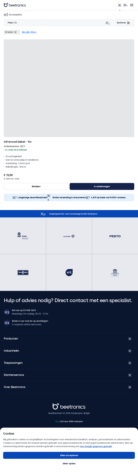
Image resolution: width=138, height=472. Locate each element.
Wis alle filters (29, 32)
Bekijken (36, 186)
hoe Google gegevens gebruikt (96, 446)
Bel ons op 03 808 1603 (24, 310)
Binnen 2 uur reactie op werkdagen (30, 321)
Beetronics (58, 405)
